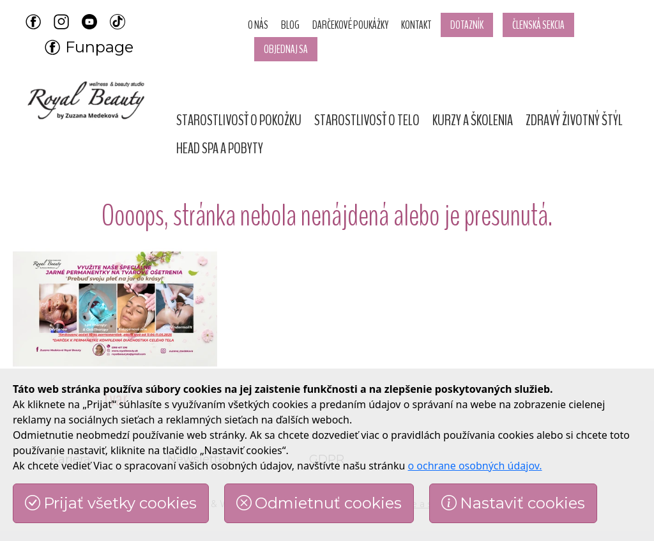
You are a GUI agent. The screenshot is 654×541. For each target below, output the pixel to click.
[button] (239, 120)
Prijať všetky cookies (111, 503)
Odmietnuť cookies (319, 503)
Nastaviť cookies (513, 503)
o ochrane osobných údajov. (475, 466)
